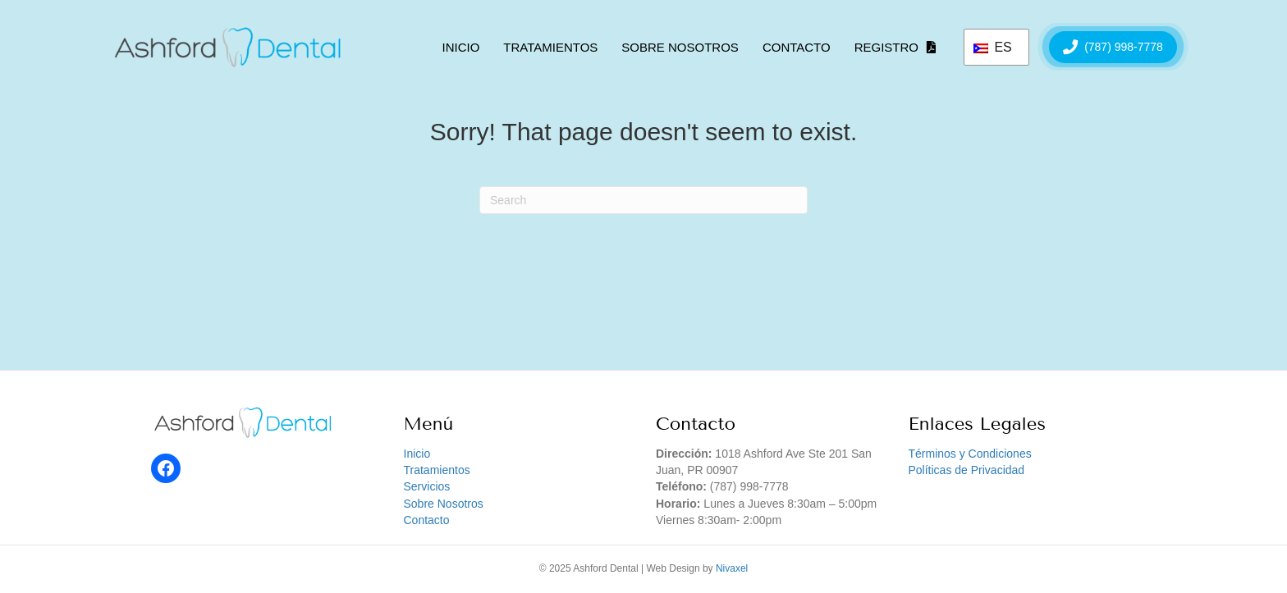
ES (992, 47)
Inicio (460, 47)
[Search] (643, 200)
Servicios (427, 486)
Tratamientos (550, 47)
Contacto (797, 47)
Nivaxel (732, 568)
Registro (886, 47)
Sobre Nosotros (680, 47)
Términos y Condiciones (970, 453)
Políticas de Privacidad (967, 470)
